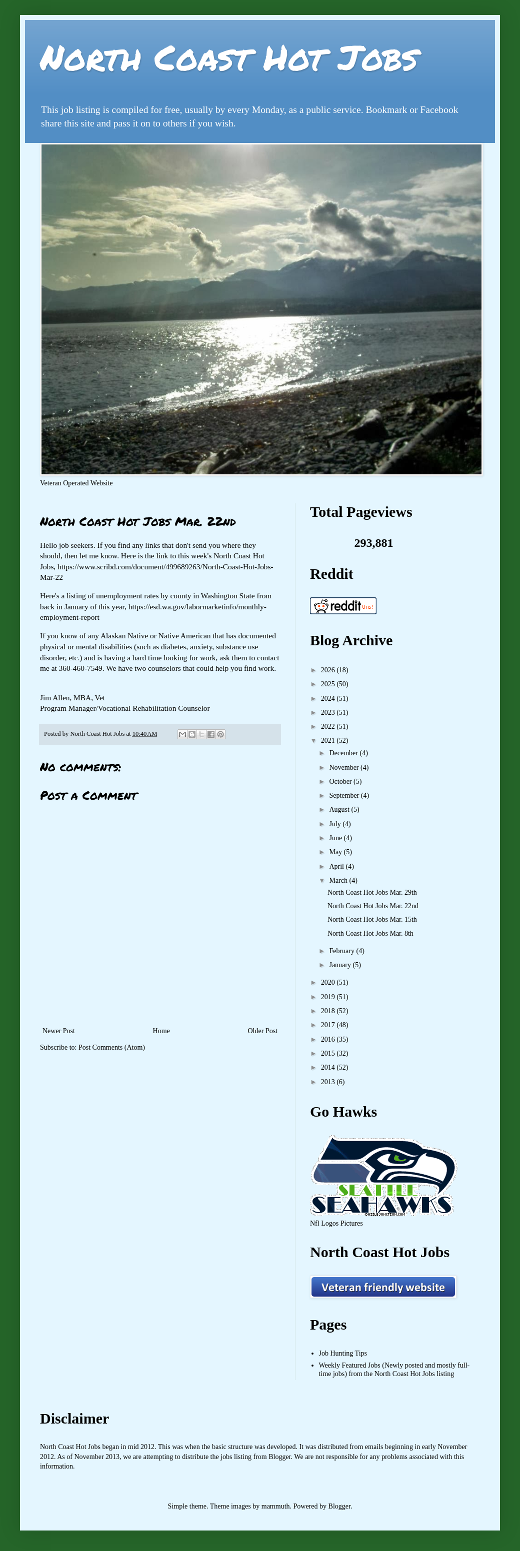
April (337, 866)
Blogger (339, 1506)
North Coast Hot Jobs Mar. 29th (372, 892)
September (344, 795)
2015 (329, 1053)
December (344, 753)
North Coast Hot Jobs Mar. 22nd (373, 906)
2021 (329, 740)
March (339, 880)
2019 (329, 997)
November (344, 767)
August (340, 809)
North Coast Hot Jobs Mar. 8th (371, 933)
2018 (329, 1011)
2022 (329, 726)
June (336, 838)
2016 (329, 1039)
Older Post (263, 1031)
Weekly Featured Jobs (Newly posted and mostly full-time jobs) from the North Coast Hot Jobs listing (394, 1370)
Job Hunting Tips (343, 1353)
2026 (329, 670)
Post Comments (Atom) (111, 1047)
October (341, 781)
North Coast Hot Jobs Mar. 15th (372, 919)
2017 (329, 1025)
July (335, 824)
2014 (329, 1067)
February (342, 951)
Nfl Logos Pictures (336, 1223)
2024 (329, 698)
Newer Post (58, 1031)
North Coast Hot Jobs (229, 56)
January (340, 965)
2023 (329, 712)
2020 (329, 982)
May (336, 852)
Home (161, 1031)
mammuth (276, 1506)
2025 (329, 684)
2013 (329, 1082)
